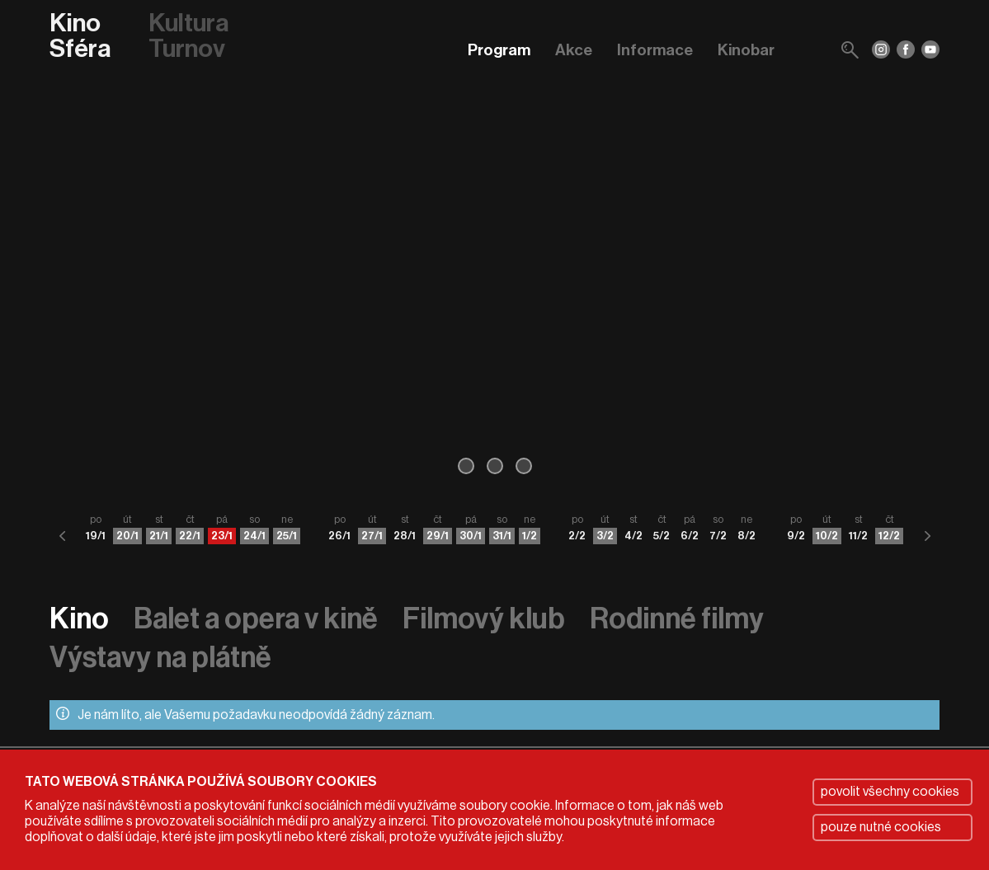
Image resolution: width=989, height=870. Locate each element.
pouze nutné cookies (881, 827)
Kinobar (746, 50)
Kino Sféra (80, 36)
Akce (573, 50)
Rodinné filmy (677, 618)
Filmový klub (484, 618)
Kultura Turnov (188, 36)
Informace (655, 50)
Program (499, 50)
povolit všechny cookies (890, 791)
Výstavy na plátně (160, 657)
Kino (79, 618)
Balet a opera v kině (256, 618)
